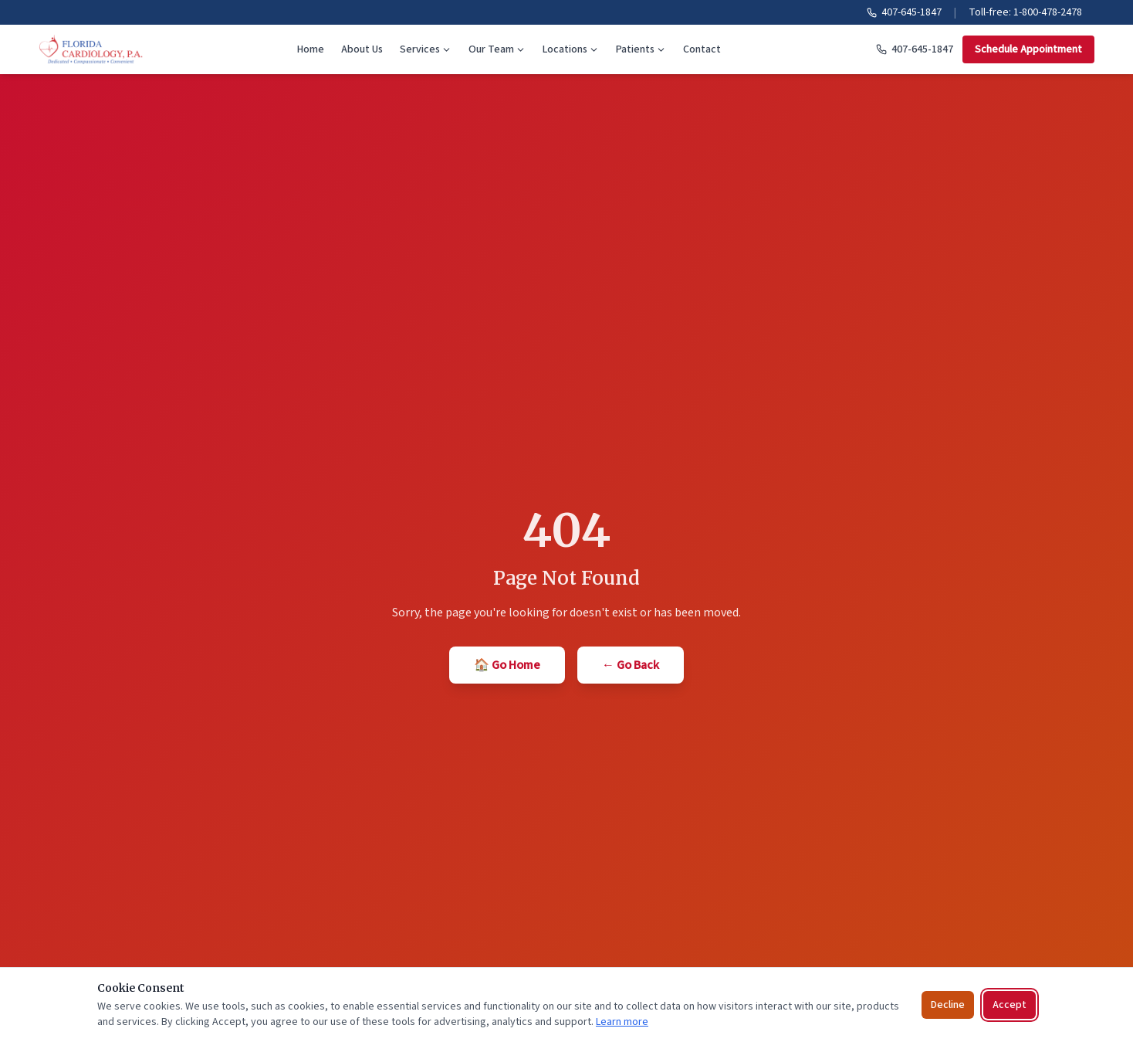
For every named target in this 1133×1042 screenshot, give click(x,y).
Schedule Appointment (1028, 49)
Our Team (497, 49)
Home (310, 49)
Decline (948, 1005)
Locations (571, 49)
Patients (641, 49)
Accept (1009, 1005)
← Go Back (630, 665)
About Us (362, 49)
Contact (702, 49)
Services (426, 49)
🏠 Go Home (507, 665)
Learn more (622, 1022)
